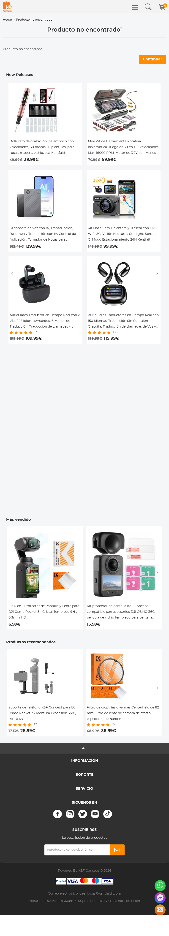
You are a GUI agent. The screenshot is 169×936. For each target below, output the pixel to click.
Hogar (7, 19)
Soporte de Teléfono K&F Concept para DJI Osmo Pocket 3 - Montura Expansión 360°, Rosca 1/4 (42, 713)
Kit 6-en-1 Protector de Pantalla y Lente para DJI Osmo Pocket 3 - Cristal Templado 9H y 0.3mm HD (43, 612)
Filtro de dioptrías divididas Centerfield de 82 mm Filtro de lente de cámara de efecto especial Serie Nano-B (123, 713)
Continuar (152, 59)
